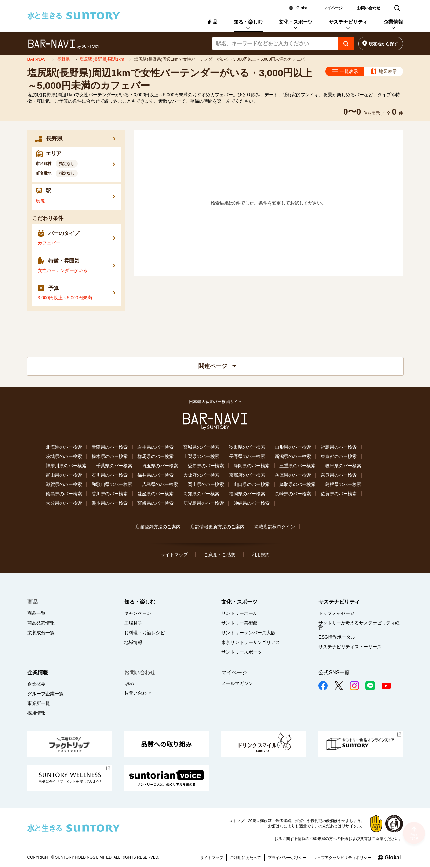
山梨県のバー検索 (201, 456)
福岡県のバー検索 (247, 493)
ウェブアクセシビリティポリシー (342, 857)
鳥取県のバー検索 (297, 484)
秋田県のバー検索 (247, 446)
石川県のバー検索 (110, 475)
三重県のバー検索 (297, 465)
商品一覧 (36, 613)
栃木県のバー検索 (110, 456)
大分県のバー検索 (64, 503)
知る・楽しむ (248, 22)
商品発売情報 (41, 622)
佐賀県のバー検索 (339, 493)
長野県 (64, 59)
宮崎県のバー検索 (155, 503)
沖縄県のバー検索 (252, 503)
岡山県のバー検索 (206, 484)
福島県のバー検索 (339, 446)
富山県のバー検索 (64, 475)
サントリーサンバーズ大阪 (248, 632)
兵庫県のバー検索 (293, 475)
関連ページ (217, 366)
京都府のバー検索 (247, 475)
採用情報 (36, 713)
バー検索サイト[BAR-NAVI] (63, 44)
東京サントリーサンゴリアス (250, 642)
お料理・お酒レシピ (144, 632)
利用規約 (261, 554)
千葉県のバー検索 (114, 465)
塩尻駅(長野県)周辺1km (102, 59)
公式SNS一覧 (334, 672)
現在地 (383, 43)
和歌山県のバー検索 (112, 484)
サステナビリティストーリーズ (350, 646)
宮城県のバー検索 (201, 446)
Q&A (129, 683)
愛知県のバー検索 (206, 465)
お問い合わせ (368, 8)
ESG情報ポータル (336, 637)
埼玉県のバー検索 (160, 465)
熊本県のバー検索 (110, 503)
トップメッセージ (336, 613)
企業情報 (393, 22)
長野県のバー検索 (247, 456)
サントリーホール (239, 613)
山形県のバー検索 (293, 446)
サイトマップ (174, 554)
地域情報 (133, 642)
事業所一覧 (38, 703)
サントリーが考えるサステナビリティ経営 (359, 625)
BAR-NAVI (37, 59)
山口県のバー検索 (252, 484)
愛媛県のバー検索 (155, 493)
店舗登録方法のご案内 (158, 526)
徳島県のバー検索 (64, 493)
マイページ (333, 8)
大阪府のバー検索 (201, 475)
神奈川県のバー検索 (66, 465)
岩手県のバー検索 (155, 446)
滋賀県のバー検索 (64, 484)
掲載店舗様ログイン (274, 526)
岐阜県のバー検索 (343, 465)
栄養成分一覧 (41, 632)
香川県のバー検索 (110, 493)
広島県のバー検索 (160, 484)
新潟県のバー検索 (293, 456)
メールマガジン (237, 683)
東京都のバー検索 (339, 456)
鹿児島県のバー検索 (203, 503)
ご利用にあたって (245, 857)
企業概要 (36, 683)
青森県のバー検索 (110, 446)
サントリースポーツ (241, 652)
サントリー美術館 (239, 622)
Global (302, 8)
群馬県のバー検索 (155, 456)
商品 (212, 22)
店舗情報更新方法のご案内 (217, 526)
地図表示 (388, 71)
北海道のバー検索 (64, 446)
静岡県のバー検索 (252, 465)
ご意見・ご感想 (219, 554)
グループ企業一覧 (45, 693)
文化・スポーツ (296, 22)
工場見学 (133, 622)
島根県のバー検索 (343, 484)
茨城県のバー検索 (64, 456)
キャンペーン (137, 613)
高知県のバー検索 (201, 493)
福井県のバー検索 (155, 475)
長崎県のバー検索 (293, 493)
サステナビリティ (348, 22)
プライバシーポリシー (287, 857)
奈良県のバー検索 (339, 475)
